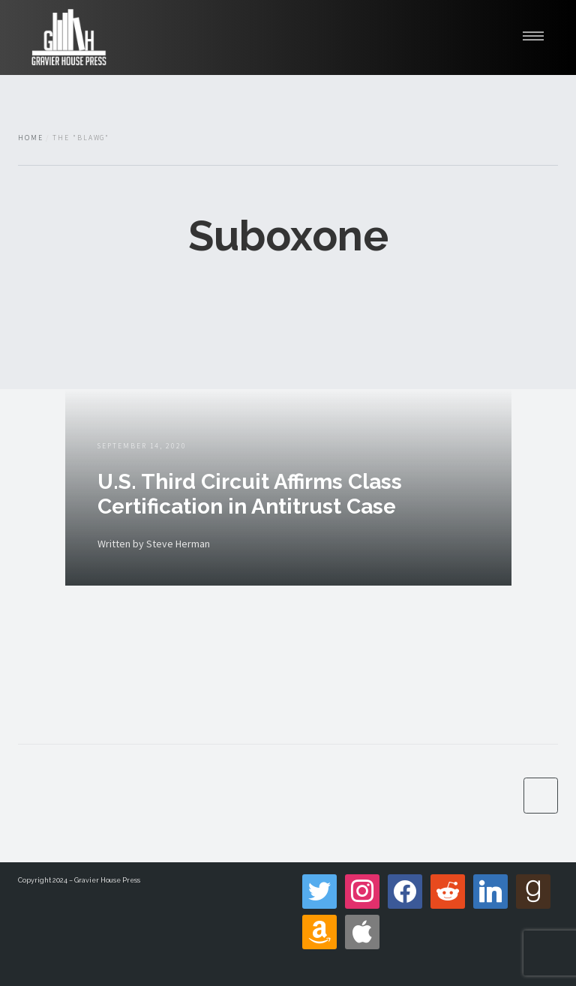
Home (31, 137)
